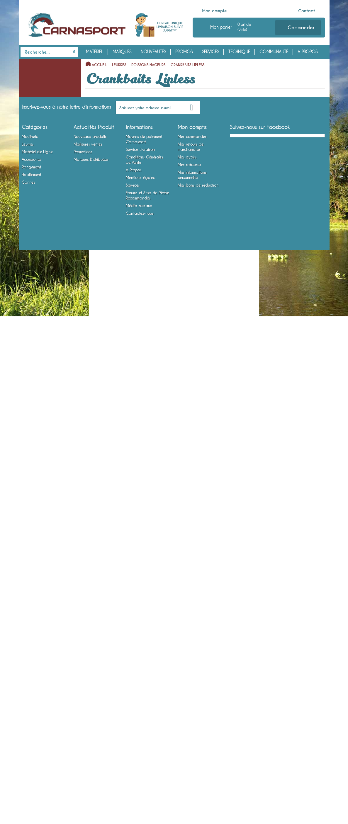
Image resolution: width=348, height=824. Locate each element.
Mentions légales (140, 751)
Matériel (94, 51)
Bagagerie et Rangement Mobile (41, 617)
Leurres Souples (33, 100)
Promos (184, 51)
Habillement (33, 630)
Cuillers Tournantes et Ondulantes (39, 418)
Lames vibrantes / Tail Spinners (39, 472)
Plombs (26, 530)
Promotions (83, 725)
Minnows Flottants (40, 226)
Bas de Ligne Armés (37, 540)
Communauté (273, 51)
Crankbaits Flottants (42, 181)
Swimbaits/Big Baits (40, 387)
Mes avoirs (187, 731)
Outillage (28, 594)
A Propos (308, 51)
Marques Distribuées (91, 733)
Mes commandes (192, 710)
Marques (122, 51)
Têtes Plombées (33, 494)
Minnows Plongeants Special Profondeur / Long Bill (47, 244)
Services (210, 51)
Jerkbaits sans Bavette (43, 172)
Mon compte (214, 10)
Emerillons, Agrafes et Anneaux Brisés (38, 517)
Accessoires (35, 567)
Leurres (29, 90)
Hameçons (29, 549)
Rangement (32, 603)
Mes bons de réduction (198, 759)
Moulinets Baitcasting (39, 81)
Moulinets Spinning (36, 72)
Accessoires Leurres (37, 576)
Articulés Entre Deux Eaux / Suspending (47, 364)
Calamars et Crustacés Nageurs (44, 400)
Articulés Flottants (40, 324)
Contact (306, 10)
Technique (239, 51)
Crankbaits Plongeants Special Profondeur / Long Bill (47, 199)
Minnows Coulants (40, 279)
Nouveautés (153, 51)
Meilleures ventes (88, 718)
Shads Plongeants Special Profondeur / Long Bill (46, 302)
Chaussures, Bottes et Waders (45, 648)
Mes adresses (189, 738)
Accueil (99, 65)
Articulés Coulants (40, 378)
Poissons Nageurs (35, 109)
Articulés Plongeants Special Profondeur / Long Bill (47, 342)
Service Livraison (140, 723)
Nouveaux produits (90, 710)
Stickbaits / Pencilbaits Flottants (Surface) (43, 140)
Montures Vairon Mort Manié (45, 558)
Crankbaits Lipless (40, 216)
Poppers (31, 118)
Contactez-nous (139, 787)
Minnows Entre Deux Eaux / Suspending (47, 266)
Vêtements (29, 639)
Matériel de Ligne (39, 485)
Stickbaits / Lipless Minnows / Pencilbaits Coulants (48, 158)
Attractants (30, 585)
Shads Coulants (38, 315)
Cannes (28, 657)
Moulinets (32, 63)
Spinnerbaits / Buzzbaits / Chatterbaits (42, 454)
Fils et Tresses (32, 503)
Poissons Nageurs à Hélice (46, 127)
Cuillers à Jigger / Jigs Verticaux (39, 436)
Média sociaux (139, 779)
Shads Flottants (37, 288)
